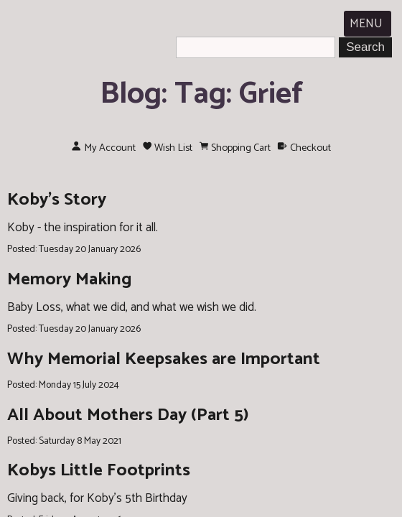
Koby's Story (56, 199)
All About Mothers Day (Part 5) (128, 415)
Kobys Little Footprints (98, 470)
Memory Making (69, 279)
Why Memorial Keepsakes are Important (163, 359)
